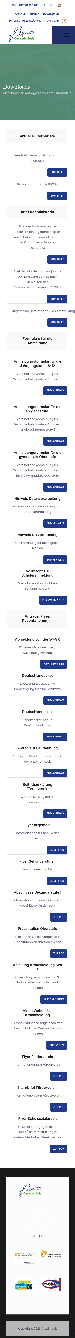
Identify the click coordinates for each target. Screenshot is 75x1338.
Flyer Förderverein (37, 1057)
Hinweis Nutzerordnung (38, 535)
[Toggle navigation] (66, 35)
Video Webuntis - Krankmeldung (37, 1013)
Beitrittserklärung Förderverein (37, 786)
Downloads (51, 13)
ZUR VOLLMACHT (53, 600)
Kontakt (35, 13)
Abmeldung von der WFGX (37, 639)
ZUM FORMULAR (53, 664)
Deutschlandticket (37, 675)
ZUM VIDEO (57, 1045)
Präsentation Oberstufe (37, 928)
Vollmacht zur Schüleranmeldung (37, 573)
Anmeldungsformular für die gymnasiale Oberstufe (37, 455)
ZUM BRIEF (57, 172)
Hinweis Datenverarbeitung (37, 498)
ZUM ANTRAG (55, 390)
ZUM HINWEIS (55, 523)
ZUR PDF (58, 917)
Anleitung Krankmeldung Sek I (37, 967)
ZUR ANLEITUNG (54, 999)
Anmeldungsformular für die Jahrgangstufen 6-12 (37, 363)
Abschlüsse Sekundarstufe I (37, 892)
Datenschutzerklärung (25, 20)
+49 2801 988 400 (25, 5)
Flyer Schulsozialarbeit (37, 1118)
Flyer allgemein (38, 825)
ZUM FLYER (57, 850)
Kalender (21, 13)
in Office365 (52, 20)
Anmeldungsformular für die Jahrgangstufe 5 (37, 409)
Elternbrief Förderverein (37, 1088)
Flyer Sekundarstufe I (37, 861)
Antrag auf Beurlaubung (37, 748)
